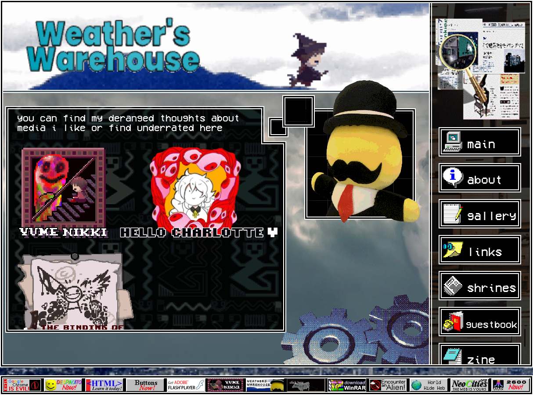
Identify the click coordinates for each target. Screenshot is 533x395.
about (474, 180)
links (474, 252)
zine (470, 360)
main (470, 144)
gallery (481, 216)
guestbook (481, 325)
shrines (481, 288)
